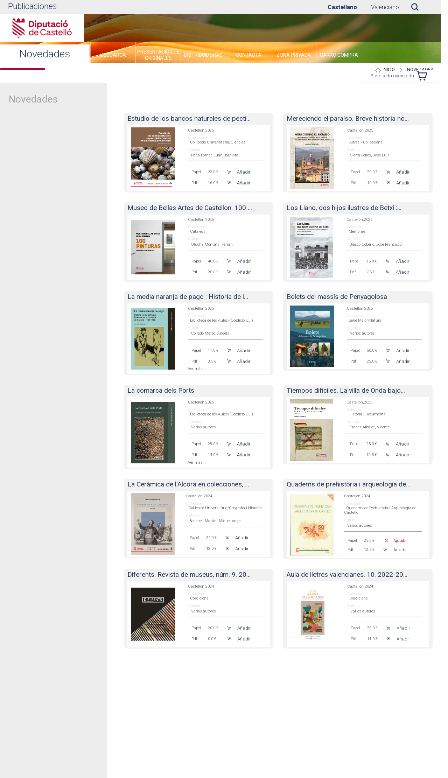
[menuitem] (113, 56)
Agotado (396, 540)
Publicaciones (32, 6)
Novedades (420, 69)
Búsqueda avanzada (392, 75)
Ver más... (197, 368)
